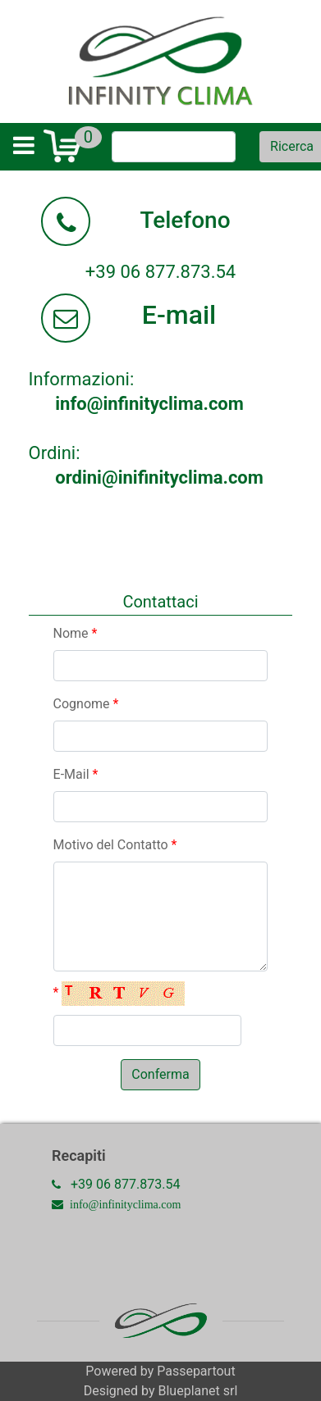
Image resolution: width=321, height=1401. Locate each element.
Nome (75, 633)
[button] (160, 1074)
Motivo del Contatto (115, 845)
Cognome (86, 704)
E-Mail (76, 774)
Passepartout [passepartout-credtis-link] (196, 1371)
